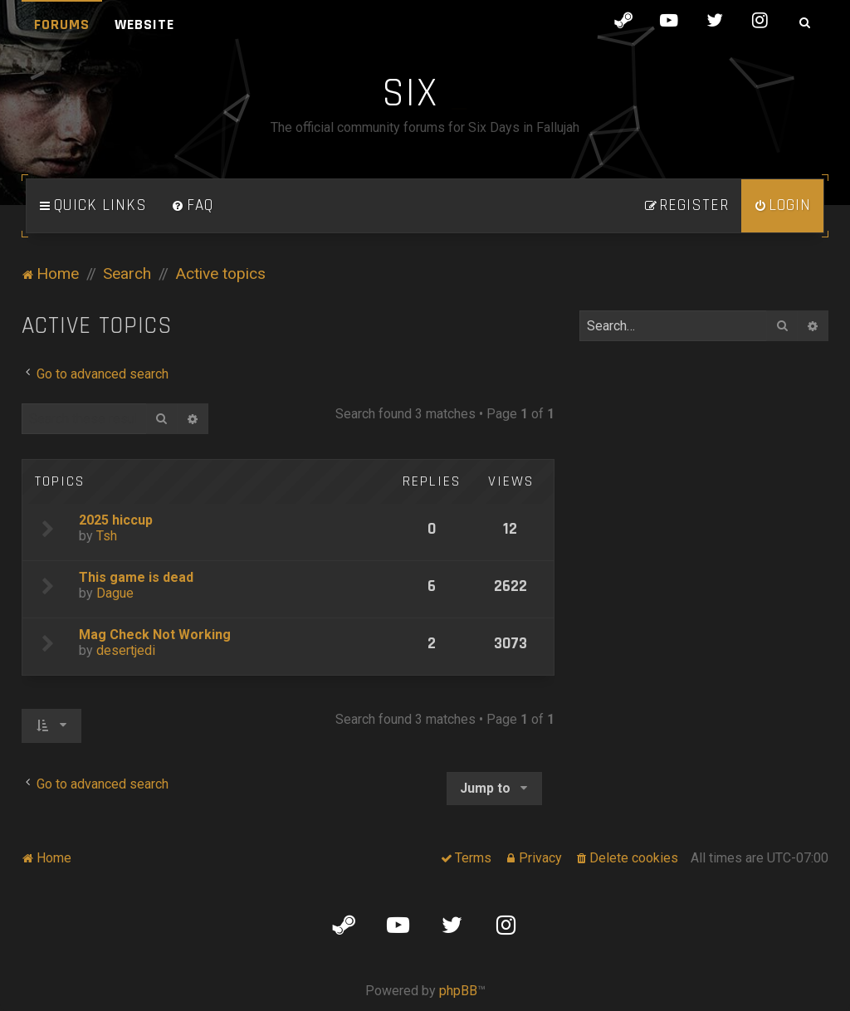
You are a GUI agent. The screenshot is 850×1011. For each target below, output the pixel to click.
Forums (62, 24)
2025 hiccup (116, 520)
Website (144, 24)
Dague (115, 593)
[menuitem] (192, 205)
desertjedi (125, 650)
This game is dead (136, 577)
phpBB (458, 991)
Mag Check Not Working (155, 634)
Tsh (106, 536)
